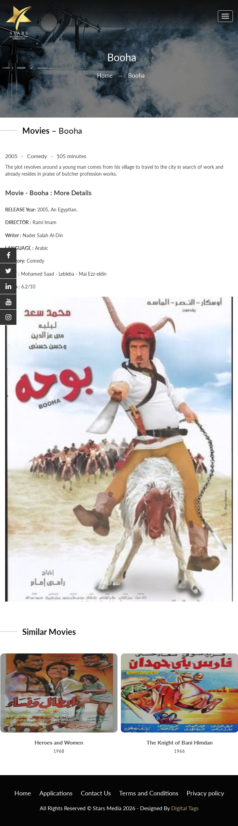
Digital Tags (185, 808)
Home (105, 75)
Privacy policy (205, 793)
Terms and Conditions (148, 793)
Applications (56, 793)
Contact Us (96, 793)
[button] (8, 255)
